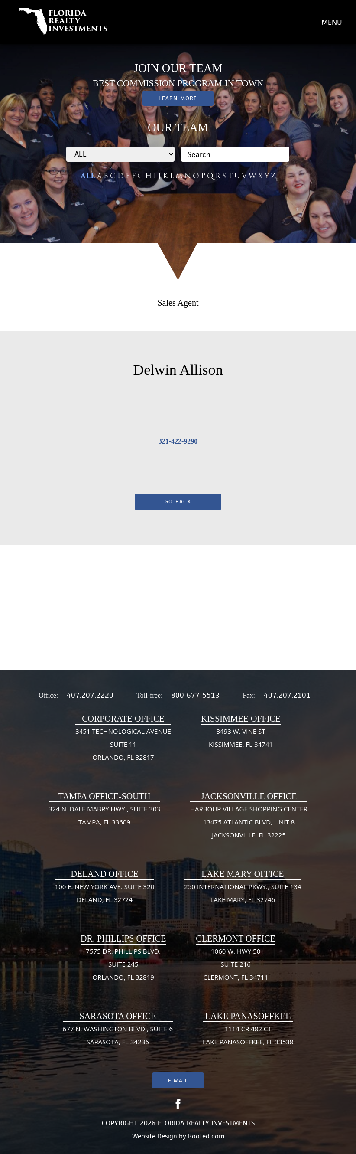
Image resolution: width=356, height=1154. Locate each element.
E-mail (178, 1080)
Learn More (178, 98)
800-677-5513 (195, 695)
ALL (88, 175)
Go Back (178, 501)
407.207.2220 (90, 695)
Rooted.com (206, 1136)
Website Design (154, 1136)
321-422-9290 (178, 441)
